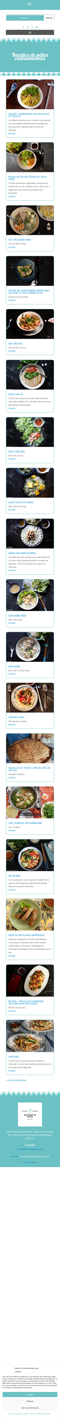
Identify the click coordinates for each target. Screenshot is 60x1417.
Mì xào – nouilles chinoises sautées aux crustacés (26, 1002)
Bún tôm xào (17, 451)
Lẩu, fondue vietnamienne (25, 823)
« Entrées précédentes (16, 1080)
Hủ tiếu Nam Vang (20, 239)
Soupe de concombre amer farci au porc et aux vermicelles (29, 291)
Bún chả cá (16, 394)
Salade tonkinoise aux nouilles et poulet (29, 115)
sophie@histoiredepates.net (30, 1149)
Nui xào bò (15, 343)
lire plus (12, 133)
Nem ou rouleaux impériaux (26, 935)
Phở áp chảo (16, 717)
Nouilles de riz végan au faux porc (27, 178)
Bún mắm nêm (17, 615)
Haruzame (15, 1156)
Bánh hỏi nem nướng (22, 553)
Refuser (30, 1401)
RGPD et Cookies (30, 1162)
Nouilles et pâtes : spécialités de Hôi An (29, 769)
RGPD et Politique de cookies (19, 1414)
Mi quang (15, 875)
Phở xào (14, 1056)
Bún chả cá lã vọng (21, 502)
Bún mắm (14, 666)
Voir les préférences (30, 1408)
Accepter (30, 1394)
